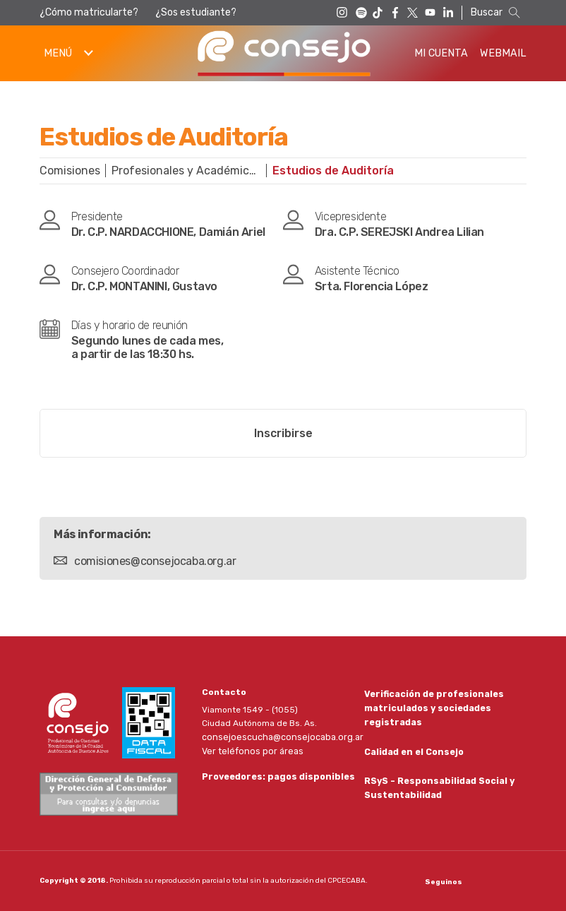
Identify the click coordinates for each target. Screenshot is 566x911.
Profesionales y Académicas (186, 170)
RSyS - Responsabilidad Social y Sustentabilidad (438, 788)
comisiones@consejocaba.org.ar (155, 561)
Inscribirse (283, 433)
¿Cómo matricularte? (89, 12)
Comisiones (70, 170)
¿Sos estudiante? (195, 12)
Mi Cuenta (441, 53)
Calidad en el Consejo (413, 751)
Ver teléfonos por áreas (249, 750)
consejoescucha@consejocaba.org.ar (278, 737)
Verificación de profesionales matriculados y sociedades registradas (432, 707)
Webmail (503, 53)
